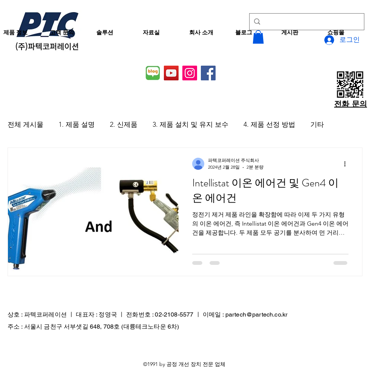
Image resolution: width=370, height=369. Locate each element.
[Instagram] (189, 73)
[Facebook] (208, 73)
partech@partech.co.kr (256, 314)
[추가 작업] (347, 163)
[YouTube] (171, 73)
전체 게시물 (25, 124)
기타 (317, 124)
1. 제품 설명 (77, 124)
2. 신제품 (123, 124)
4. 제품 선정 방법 (269, 124)
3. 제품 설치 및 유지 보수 (190, 124)
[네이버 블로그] (152, 73)
